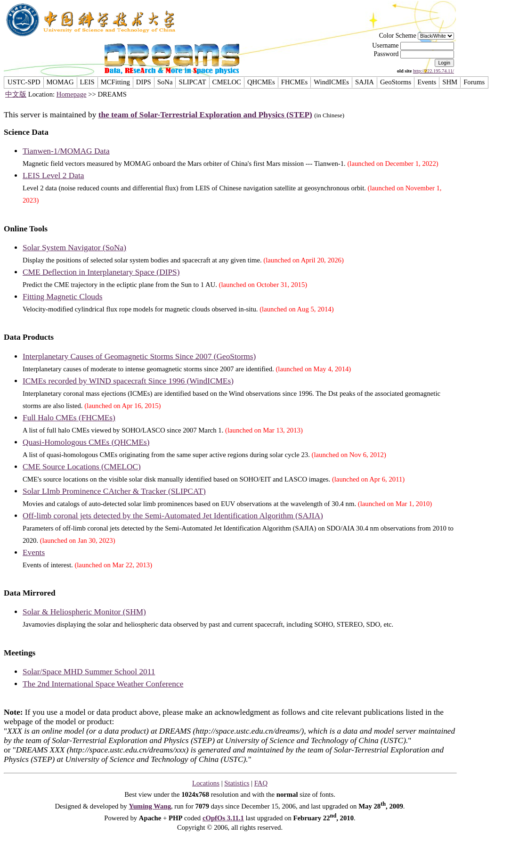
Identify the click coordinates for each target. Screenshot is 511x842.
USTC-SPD (24, 82)
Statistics (236, 783)
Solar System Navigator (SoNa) (74, 247)
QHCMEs (261, 82)
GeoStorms (395, 82)
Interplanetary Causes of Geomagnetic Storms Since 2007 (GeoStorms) (139, 356)
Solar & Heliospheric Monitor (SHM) (84, 611)
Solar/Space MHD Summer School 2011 (89, 671)
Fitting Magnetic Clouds (62, 296)
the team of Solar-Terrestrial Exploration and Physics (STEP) (205, 114)
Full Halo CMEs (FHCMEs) (69, 417)
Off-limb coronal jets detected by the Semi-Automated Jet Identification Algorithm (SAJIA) (173, 515)
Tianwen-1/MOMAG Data (66, 151)
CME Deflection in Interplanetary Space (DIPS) (101, 272)
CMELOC (226, 82)
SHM (449, 82)
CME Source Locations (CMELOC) (82, 466)
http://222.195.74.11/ (433, 71)
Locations (205, 783)
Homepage (72, 94)
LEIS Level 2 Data (53, 175)
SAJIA (364, 82)
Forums (474, 82)
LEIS (87, 82)
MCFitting (115, 82)
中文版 (15, 94)
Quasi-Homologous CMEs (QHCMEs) (86, 442)
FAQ (261, 783)
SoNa (165, 82)
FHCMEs (294, 82)
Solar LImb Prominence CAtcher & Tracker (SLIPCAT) (114, 491)
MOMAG (60, 82)
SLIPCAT (192, 82)
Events (426, 82)
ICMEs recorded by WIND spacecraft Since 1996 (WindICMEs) (128, 380)
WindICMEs (331, 82)
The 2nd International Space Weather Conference (103, 683)
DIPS (143, 82)
